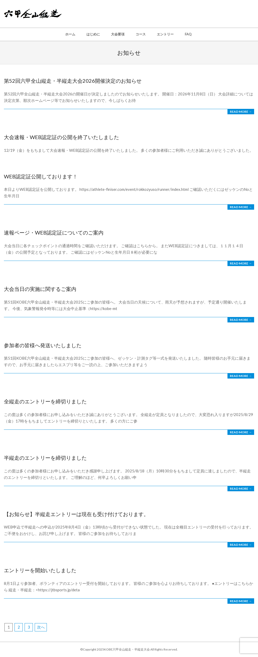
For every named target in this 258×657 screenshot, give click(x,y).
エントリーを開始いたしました (40, 570)
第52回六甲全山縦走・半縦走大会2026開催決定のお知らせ (73, 81)
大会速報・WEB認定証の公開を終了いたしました (61, 137)
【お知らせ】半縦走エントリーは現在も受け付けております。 (76, 514)
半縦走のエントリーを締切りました (45, 458)
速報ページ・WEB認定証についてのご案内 (54, 232)
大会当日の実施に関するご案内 (40, 289)
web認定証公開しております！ (41, 176)
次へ (41, 627)
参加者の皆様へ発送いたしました (43, 345)
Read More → (241, 112)
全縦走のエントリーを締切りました (45, 401)
